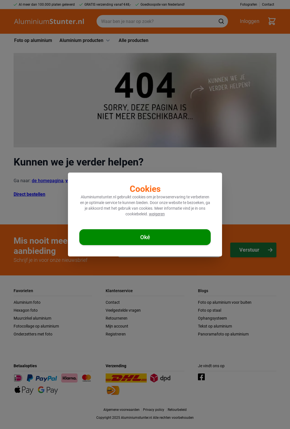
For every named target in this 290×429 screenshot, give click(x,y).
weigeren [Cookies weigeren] (157, 214)
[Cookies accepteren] (145, 237)
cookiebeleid (136, 214)
